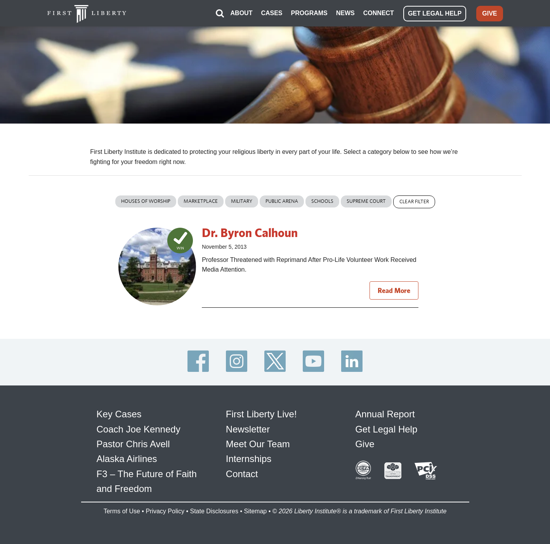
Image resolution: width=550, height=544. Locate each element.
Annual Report (385, 414)
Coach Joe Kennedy (138, 429)
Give (364, 444)
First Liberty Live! (261, 414)
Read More (394, 290)
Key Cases (119, 414)
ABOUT (242, 13)
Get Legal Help (386, 429)
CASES (271, 13)
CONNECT (378, 13)
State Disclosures (214, 511)
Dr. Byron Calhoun (250, 232)
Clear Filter (414, 201)
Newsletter (248, 429)
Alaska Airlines (127, 458)
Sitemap (255, 511)
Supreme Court (366, 201)
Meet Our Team (258, 444)
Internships (248, 458)
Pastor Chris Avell (133, 444)
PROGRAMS (309, 13)
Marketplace (201, 201)
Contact (242, 474)
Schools (322, 201)
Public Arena (281, 201)
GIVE (489, 13)
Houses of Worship (145, 201)
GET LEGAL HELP (435, 13)
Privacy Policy (165, 511)
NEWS (345, 13)
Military (241, 201)
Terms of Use (122, 511)
